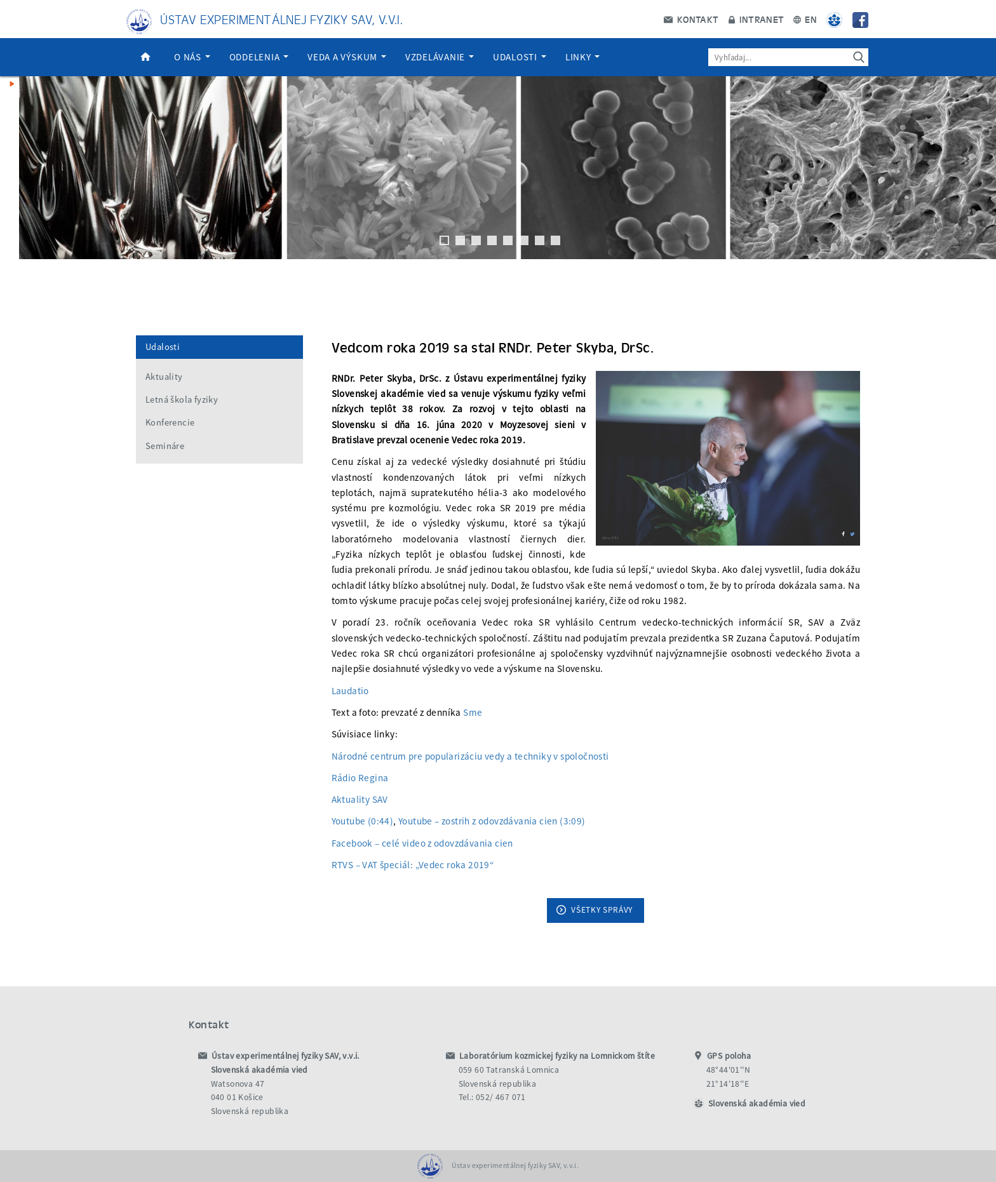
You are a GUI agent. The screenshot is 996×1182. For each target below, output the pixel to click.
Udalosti (519, 57)
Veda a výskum (346, 57)
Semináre (164, 446)
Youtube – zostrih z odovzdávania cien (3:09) (492, 821)
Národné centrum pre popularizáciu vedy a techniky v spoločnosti (470, 756)
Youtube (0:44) (363, 821)
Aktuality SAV (360, 799)
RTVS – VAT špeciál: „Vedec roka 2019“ (413, 865)
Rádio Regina (360, 778)
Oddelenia (259, 57)
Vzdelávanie (439, 57)
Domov (145, 57)
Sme (472, 712)
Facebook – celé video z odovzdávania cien (422, 843)
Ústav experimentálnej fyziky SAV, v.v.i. (281, 19)
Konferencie (169, 422)
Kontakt (691, 19)
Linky (582, 57)
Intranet (756, 19)
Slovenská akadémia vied (756, 1103)
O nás (192, 57)
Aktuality (164, 376)
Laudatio (350, 691)
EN (805, 19)
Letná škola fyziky (181, 399)
